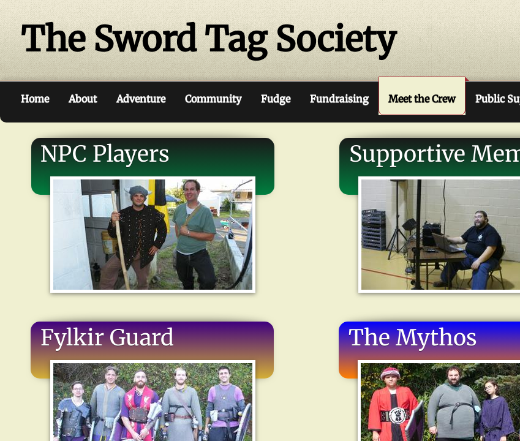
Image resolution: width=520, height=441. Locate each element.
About (83, 98)
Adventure (140, 98)
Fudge (275, 98)
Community (213, 98)
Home (35, 98)
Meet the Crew (422, 98)
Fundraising (339, 98)
